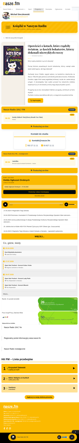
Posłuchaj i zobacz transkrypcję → (39, 192)
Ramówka (48, 9)
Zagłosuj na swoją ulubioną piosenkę (39, 397)
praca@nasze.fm (11, 423)
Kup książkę (35, 100)
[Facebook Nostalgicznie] (7, 428)
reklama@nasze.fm (34, 417)
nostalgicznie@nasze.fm (35, 421)
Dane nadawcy (7, 425)
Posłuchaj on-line (39, 126)
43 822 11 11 (26, 417)
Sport (30, 9)
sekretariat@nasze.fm (22, 415)
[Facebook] (4, 428)
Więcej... (39, 236)
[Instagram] (10, 428)
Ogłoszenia (58, 9)
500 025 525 (26, 421)
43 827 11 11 (49, 146)
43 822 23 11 (13, 415)
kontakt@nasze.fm (41, 140)
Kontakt (67, 9)
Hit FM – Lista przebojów (17, 359)
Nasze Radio (8, 9)
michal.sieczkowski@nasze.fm (19, 17)
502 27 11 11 (32, 146)
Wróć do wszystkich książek (13, 38)
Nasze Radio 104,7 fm (13, 327)
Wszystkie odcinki (39, 195)
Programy (38, 9)
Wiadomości (20, 9)
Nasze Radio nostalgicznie (14, 349)
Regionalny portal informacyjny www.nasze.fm (22, 338)
